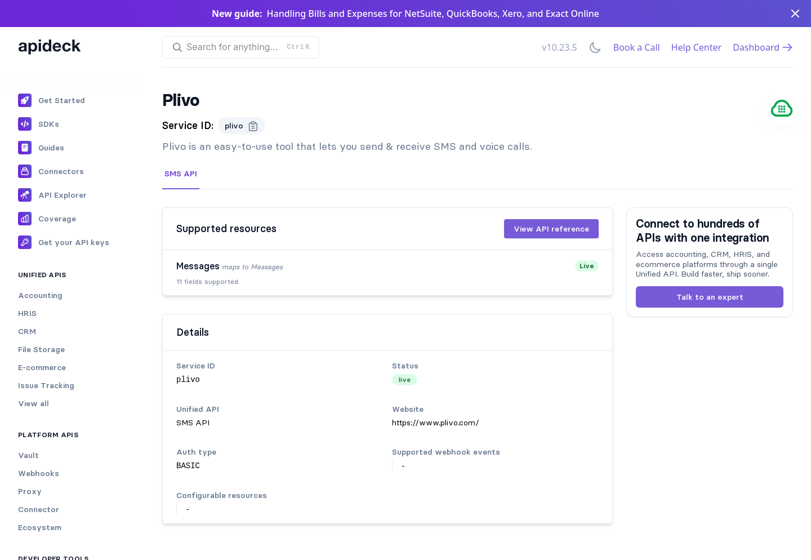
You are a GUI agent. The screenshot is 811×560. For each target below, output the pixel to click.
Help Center (696, 47)
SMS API (180, 173)
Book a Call (636, 47)
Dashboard (763, 47)
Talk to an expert (709, 297)
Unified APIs (42, 274)
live (405, 379)
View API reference (551, 229)
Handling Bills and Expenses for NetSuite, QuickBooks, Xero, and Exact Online (433, 13)
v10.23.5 (559, 47)
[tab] (180, 174)
